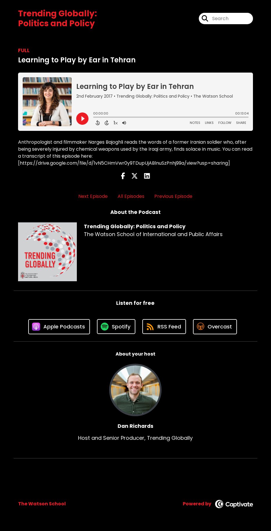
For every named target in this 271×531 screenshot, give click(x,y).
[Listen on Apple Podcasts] (59, 326)
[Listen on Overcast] (215, 326)
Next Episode (93, 196)
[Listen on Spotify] (116, 326)
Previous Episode (173, 196)
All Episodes (131, 196)
